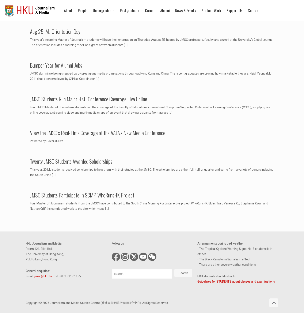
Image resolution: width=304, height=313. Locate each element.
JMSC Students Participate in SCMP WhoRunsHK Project (82, 195)
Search (183, 273)
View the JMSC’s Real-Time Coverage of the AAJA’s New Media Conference (97, 133)
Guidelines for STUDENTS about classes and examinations (236, 281)
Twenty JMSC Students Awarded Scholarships (71, 161)
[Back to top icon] (273, 302)
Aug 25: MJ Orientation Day (55, 31)
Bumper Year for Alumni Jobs (56, 65)
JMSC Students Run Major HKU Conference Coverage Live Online (88, 99)
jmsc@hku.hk (43, 276)
